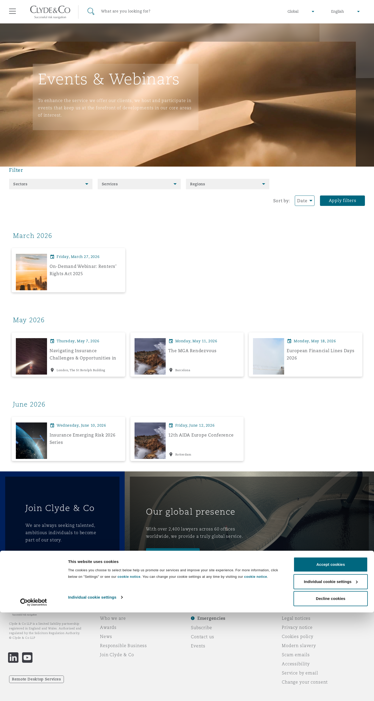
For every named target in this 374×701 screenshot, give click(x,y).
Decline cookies (330, 687)
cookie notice (128, 665)
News (106, 636)
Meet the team (168, 554)
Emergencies (211, 618)
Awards (108, 627)
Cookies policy (297, 636)
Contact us (202, 636)
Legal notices (296, 618)
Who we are (113, 618)
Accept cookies (330, 653)
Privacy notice (297, 627)
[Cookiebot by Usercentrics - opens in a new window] (33, 691)
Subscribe (201, 627)
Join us (39, 558)
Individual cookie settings (92, 685)
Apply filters (342, 200)
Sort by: (281, 201)
